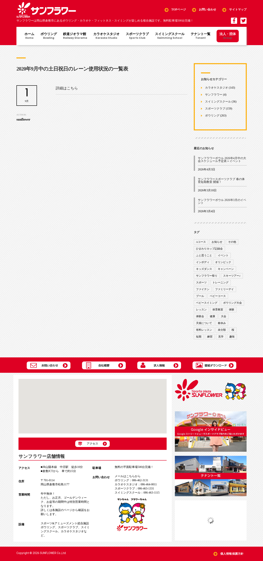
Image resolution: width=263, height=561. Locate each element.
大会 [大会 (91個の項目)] (223, 316)
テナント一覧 (200, 36)
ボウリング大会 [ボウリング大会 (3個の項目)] (232, 302)
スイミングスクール (170, 36)
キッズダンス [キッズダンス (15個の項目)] (204, 268)
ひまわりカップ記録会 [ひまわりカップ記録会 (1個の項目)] (209, 248)
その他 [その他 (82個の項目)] (232, 241)
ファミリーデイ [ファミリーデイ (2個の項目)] (224, 289)
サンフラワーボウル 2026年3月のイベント (222, 201)
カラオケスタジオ (106, 36)
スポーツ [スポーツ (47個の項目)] (201, 282)
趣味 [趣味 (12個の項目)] (232, 336)
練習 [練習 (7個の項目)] (209, 336)
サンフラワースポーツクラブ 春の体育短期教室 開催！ (221, 181)
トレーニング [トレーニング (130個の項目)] (220, 282)
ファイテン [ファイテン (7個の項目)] (202, 289)
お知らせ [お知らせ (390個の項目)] (217, 241)
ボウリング (48, 36)
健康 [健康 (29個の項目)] (212, 316)
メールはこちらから (128, 476)
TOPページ (178, 9)
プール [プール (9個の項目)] (200, 296)
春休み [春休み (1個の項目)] (222, 323)
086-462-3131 (131, 480)
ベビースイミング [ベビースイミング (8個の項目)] (206, 302)
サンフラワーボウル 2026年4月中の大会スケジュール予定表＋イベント (222, 160)
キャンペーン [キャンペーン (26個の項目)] (226, 268)
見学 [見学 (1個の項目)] (221, 336)
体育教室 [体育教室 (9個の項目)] (217, 309)
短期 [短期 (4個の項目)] (198, 336)
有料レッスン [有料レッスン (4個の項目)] (204, 329)
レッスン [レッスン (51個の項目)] (201, 309)
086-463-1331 (134, 488)
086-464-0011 (136, 484)
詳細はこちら (67, 88)
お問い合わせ (207, 9)
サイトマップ (238, 9)
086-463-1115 (137, 492)
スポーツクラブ (137, 36)
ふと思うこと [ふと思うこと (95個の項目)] (204, 255)
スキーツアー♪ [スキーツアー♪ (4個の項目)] (232, 275)
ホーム (29, 36)
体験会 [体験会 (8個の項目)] (200, 316)
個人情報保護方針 (231, 553)
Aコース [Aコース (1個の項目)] (201, 241)
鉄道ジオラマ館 (75, 36)
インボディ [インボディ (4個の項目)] (202, 262)
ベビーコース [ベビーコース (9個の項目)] (218, 296)
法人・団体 (227, 36)
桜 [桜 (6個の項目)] (233, 329)
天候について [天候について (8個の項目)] (204, 323)
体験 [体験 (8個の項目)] (231, 309)
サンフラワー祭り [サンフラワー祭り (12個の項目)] (206, 275)
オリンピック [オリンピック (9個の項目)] (223, 262)
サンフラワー (213, 94)
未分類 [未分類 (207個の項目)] (222, 329)
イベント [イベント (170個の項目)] (223, 255)
